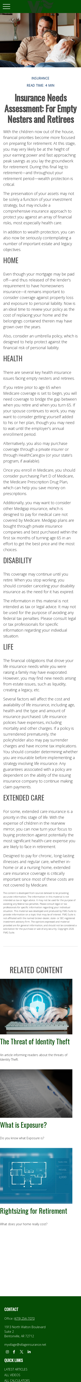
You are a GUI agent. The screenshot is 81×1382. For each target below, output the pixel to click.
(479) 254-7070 (24, 1318)
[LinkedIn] (29, 1352)
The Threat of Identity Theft (35, 1041)
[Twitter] (21, 1352)
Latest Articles (15, 1369)
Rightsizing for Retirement (33, 1210)
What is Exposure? (23, 1124)
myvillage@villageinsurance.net (25, 1344)
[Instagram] (7, 1352)
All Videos (12, 1375)
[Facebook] (14, 1352)
